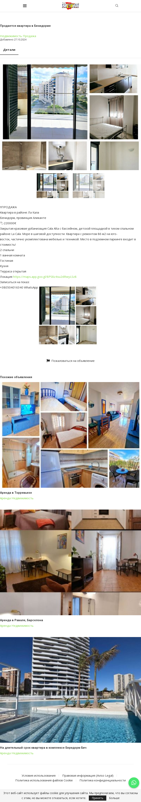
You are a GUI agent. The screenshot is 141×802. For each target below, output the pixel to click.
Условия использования (39, 775)
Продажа (29, 36)
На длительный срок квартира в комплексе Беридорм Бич (43, 747)
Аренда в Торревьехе (16, 492)
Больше (114, 798)
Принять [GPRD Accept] (97, 798)
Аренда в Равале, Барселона (21, 620)
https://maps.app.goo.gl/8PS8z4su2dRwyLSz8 (45, 277)
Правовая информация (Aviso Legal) (87, 775)
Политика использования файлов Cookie (44, 780)
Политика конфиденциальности (103, 780)
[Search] (116, 6)
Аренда (5, 498)
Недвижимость (11, 36)
